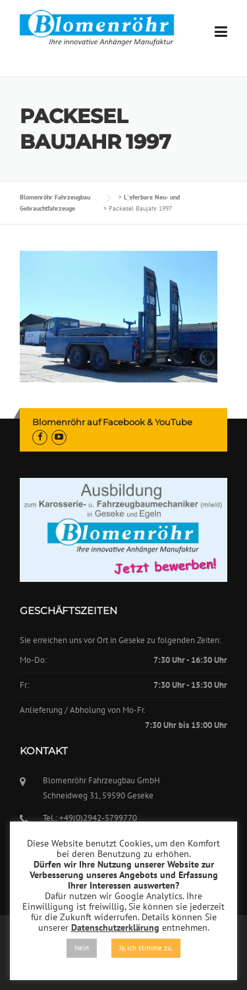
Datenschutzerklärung (115, 927)
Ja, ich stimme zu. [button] (146, 947)
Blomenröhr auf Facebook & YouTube (112, 422)
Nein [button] (81, 947)
